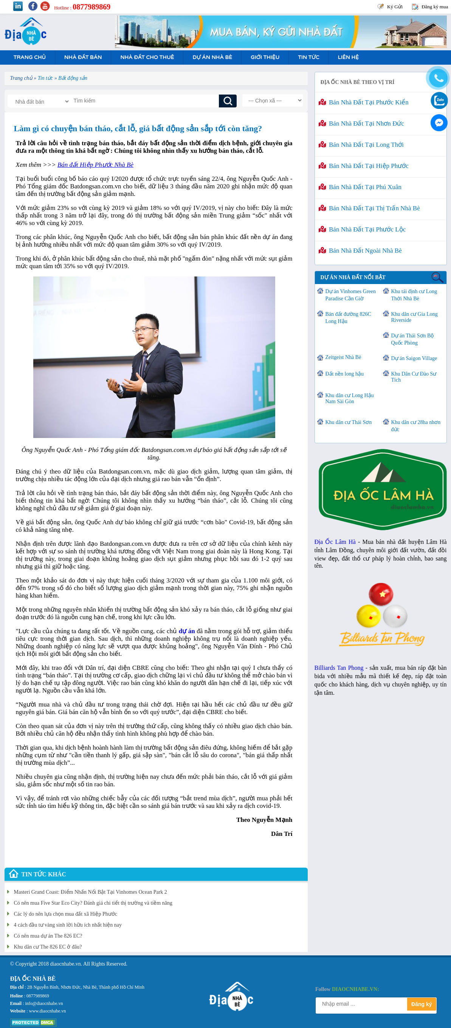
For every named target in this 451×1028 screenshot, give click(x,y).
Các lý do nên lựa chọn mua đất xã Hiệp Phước (65, 914)
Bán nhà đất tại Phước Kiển (364, 102)
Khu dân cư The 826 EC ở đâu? (48, 947)
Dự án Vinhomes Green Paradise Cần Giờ (350, 295)
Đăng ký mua (435, 6)
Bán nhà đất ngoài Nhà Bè (360, 250)
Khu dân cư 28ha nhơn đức (416, 425)
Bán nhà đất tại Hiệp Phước (364, 165)
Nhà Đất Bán (83, 57)
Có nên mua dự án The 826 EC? (48, 936)
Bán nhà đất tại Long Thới (361, 144)
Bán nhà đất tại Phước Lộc (362, 229)
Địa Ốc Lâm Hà (335, 542)
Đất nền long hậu (344, 374)
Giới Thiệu (265, 57)
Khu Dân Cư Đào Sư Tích (414, 377)
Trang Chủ (30, 57)
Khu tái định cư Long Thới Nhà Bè (414, 295)
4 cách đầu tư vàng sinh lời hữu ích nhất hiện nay (68, 925)
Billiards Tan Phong (339, 668)
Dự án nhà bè (212, 57)
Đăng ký (421, 1004)
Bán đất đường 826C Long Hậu (348, 317)
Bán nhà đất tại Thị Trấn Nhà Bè (369, 208)
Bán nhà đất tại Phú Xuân (360, 187)
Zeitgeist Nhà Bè (343, 357)
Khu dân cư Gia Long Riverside (414, 317)
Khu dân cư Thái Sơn (348, 422)
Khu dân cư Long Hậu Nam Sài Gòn (349, 398)
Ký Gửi (395, 6)
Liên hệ (348, 57)
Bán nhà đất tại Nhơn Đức (361, 123)
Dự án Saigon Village (414, 358)
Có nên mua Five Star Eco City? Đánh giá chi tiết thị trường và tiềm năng (93, 903)
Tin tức (308, 57)
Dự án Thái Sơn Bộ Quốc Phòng (412, 339)
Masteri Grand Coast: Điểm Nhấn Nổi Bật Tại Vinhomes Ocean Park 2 (90, 892)
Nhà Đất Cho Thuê (147, 57)
